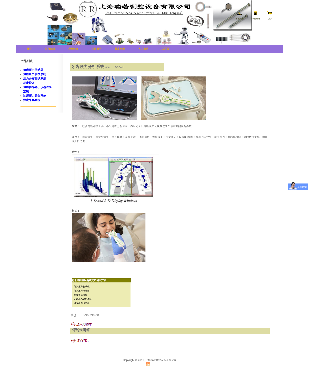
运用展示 (96, 48)
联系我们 (166, 48)
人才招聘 (143, 48)
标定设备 (29, 82)
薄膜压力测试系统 (34, 74)
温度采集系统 (31, 100)
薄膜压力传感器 (82, 290)
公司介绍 (50, 48)
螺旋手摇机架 (80, 295)
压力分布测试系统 (34, 78)
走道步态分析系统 (83, 299)
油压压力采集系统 (34, 95)
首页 (29, 48)
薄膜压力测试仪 (82, 286)
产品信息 (73, 48)
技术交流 (120, 48)
